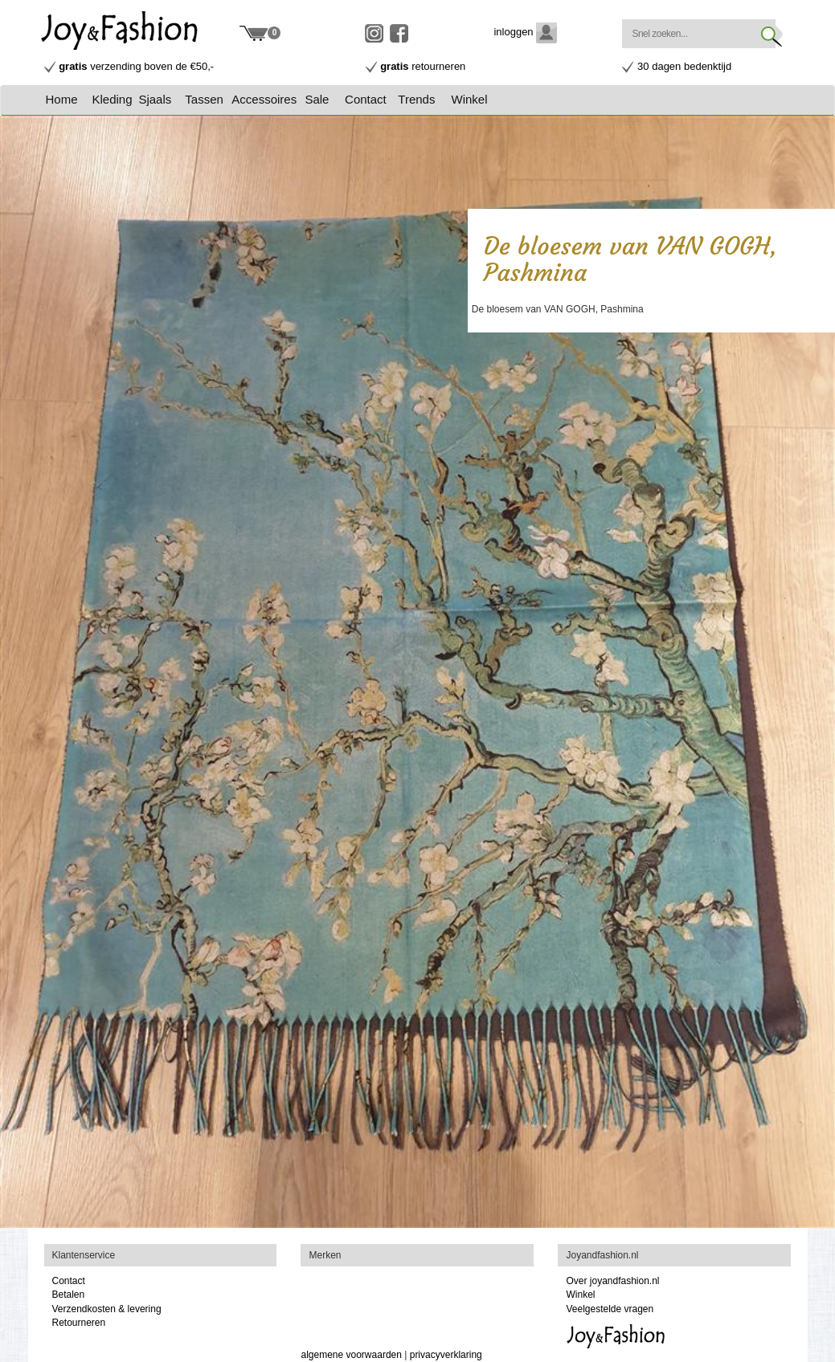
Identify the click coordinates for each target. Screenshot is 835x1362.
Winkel (470, 99)
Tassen (204, 99)
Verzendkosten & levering (107, 1309)
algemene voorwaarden (351, 1354)
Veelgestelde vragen (609, 1309)
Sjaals (154, 99)
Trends (416, 99)
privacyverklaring (446, 1354)
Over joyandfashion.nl (612, 1281)
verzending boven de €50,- (136, 66)
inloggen (525, 32)
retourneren (422, 66)
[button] (113, 99)
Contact (366, 99)
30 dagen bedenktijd (684, 66)
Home (62, 99)
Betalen (68, 1294)
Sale (317, 99)
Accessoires (264, 99)
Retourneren (79, 1322)
